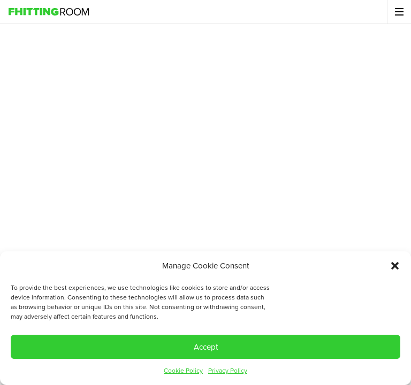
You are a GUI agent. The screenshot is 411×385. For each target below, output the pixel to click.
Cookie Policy (183, 370)
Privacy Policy (227, 370)
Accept (206, 347)
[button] (395, 265)
